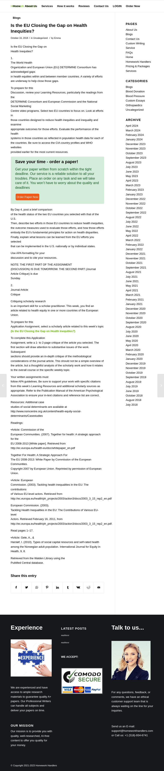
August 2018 (133, 400)
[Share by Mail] (99, 587)
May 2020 (132, 340)
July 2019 (132, 386)
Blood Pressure (135, 96)
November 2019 (136, 368)
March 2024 (133, 130)
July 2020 (132, 331)
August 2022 (133, 217)
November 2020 (136, 313)
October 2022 (134, 208)
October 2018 (134, 395)
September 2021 (136, 267)
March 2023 (133, 185)
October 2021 (134, 262)
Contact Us (132, 39)
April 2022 (132, 235)
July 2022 (132, 221)
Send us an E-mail (122, 726)
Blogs (129, 34)
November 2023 (136, 148)
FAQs (129, 52)
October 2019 (134, 372)
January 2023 (134, 194)
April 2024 (132, 125)
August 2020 (133, 326)
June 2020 (132, 336)
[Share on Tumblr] (68, 587)
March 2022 (133, 240)
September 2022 (136, 212)
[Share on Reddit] (88, 587)
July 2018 (132, 404)
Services (131, 71)
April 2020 (132, 345)
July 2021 (132, 276)
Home (129, 57)
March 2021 (133, 294)
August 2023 (133, 162)
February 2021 (135, 299)
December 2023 (136, 144)
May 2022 (132, 230)
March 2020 (133, 349)
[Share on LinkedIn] (58, 587)
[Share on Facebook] (16, 587)
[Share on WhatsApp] (37, 587)
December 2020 (136, 308)
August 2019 (133, 381)
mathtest (65, 635)
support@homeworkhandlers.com (132, 730)
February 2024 (135, 134)
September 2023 (136, 157)
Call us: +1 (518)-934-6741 (131, 735)
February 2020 (135, 354)
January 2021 (134, 304)
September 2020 (136, 322)
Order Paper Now (27, 197)
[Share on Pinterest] (47, 587)
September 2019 (136, 377)
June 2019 (132, 391)
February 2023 (135, 189)
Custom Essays (135, 100)
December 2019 (136, 363)
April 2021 (132, 290)
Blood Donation (135, 91)
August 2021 (133, 272)
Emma (57, 38)
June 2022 (132, 226)
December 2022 (136, 198)
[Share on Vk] (78, 587)
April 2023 (132, 180)
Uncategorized (40, 38)
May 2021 (132, 285)
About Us (131, 29)
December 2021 (136, 253)
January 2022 (134, 249)
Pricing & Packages (138, 66)
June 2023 (132, 171)
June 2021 (132, 281)
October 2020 (134, 317)
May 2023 (132, 176)
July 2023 (132, 166)
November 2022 (136, 203)
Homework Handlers (138, 61)
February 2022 (135, 244)
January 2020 (134, 358)
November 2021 (136, 258)
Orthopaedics (134, 105)
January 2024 (134, 139)
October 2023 (134, 153)
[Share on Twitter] (26, 587)
